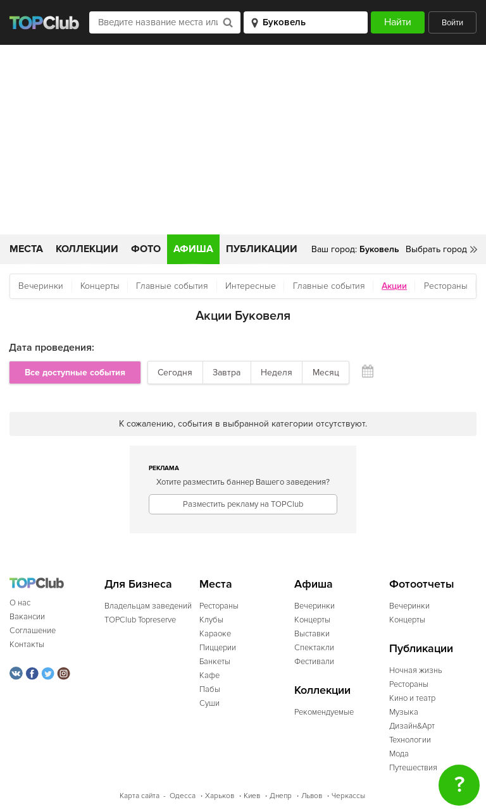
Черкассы (348, 796)
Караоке (215, 634)
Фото (146, 249)
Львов (311, 796)
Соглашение (32, 631)
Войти (452, 23)
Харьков (219, 796)
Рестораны (446, 286)
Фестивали (314, 662)
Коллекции (87, 249)
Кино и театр (412, 698)
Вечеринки (40, 286)
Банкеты (214, 662)
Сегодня (175, 372)
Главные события (172, 286)
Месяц (326, 372)
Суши (209, 703)
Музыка (403, 712)
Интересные (250, 286)
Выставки (312, 634)
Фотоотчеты (421, 584)
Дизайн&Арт (412, 726)
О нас (19, 603)
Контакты (26, 644)
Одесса (183, 796)
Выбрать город (436, 249)
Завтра (226, 372)
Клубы (211, 620)
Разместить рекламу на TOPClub (243, 504)
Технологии (410, 740)
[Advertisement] (243, 139)
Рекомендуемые (324, 712)
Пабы (209, 689)
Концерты (100, 286)
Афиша (193, 249)
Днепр (281, 796)
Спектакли (314, 648)
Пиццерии (217, 648)
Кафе (209, 675)
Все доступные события (75, 372)
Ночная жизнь (415, 670)
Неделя (276, 372)
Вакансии (27, 617)
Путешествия (413, 768)
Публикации (261, 249)
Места (26, 249)
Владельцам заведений (148, 606)
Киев (252, 796)
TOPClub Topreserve (140, 620)
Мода (399, 754)
